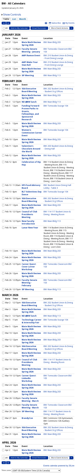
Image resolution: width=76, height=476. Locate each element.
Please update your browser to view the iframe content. (38, 19)
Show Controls (12, 14)
